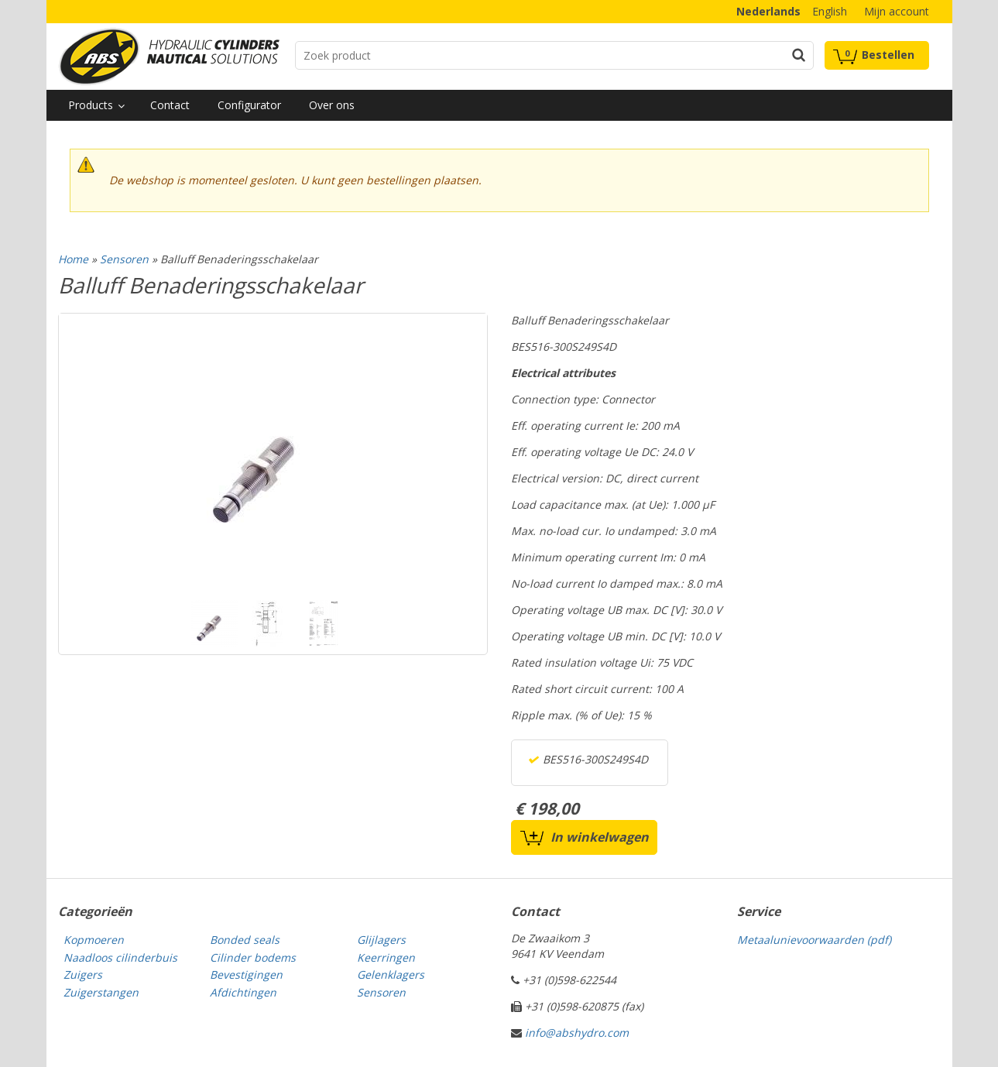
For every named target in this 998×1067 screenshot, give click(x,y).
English (829, 11)
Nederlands (768, 11)
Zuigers (82, 974)
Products (90, 105)
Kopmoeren (93, 939)
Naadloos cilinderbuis (120, 957)
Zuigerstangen (101, 992)
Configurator (249, 105)
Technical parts (169, 56)
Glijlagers (381, 939)
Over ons (332, 105)
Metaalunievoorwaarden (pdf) (814, 939)
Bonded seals (245, 939)
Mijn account (896, 11)
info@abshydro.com (577, 1032)
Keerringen (386, 957)
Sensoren (124, 259)
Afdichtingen (243, 992)
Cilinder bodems (253, 957)
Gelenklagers (390, 974)
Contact (170, 105)
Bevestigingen (246, 974)
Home (73, 259)
